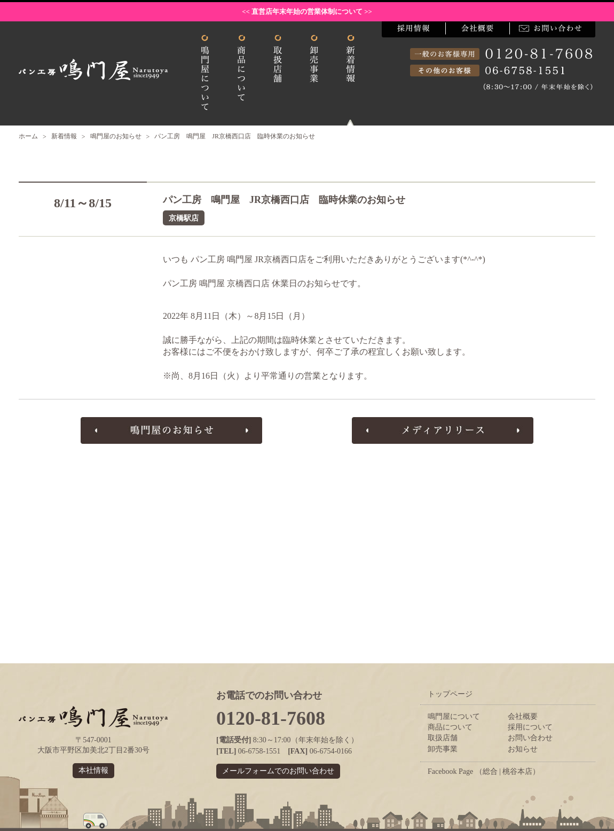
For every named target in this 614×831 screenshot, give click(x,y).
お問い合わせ (530, 738)
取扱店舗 (443, 738)
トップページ (450, 694)
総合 (490, 771)
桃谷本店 (517, 771)
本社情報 (93, 770)
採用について (530, 727)
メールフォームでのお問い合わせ (278, 771)
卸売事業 (443, 749)
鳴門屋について (454, 716)
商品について (450, 727)
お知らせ (523, 749)
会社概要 (523, 716)
